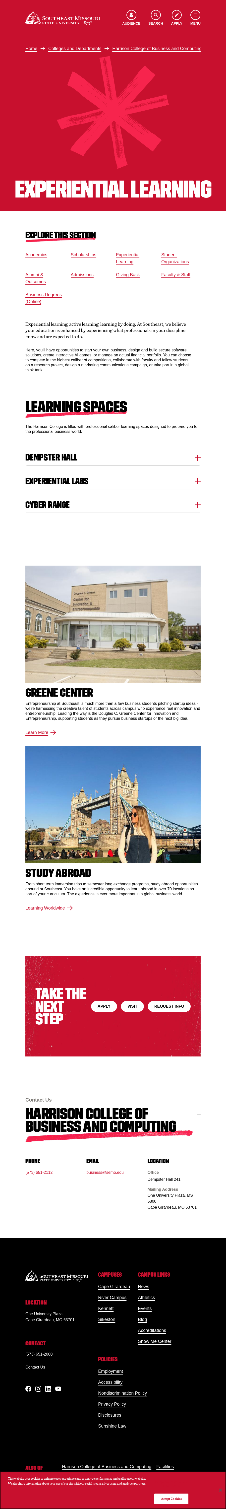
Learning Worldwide (49, 908)
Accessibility (110, 1382)
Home (31, 48)
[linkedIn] (48, 1389)
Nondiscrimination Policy (122, 1393)
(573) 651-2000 (39, 1354)
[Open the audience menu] (131, 18)
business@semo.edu (105, 1172)
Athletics (146, 1297)
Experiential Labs (113, 481)
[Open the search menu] (155, 18)
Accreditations (152, 1330)
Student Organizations (175, 258)
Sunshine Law (112, 1426)
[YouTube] (58, 1389)
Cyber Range (113, 504)
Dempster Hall (113, 457)
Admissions (82, 274)
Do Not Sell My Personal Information (171, 1484)
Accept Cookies (171, 1499)
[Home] (62, 18)
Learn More (40, 732)
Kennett (105, 1308)
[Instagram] (38, 1389)
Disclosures (109, 1415)
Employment (110, 1371)
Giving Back (128, 274)
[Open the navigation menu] (195, 18)
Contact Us (35, 1367)
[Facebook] (28, 1389)
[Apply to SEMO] (176, 18)
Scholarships (83, 254)
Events (145, 1308)
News (143, 1286)
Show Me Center (154, 1341)
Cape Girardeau (114, 1286)
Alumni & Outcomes (35, 278)
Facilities (165, 1466)
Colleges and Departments (74, 48)
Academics (36, 254)
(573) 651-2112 (39, 1172)
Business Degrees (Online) (43, 298)
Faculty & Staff (175, 274)
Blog (142, 1319)
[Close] (220, 1490)
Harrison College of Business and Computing (157, 48)
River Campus (112, 1297)
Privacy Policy (112, 1404)
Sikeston (106, 1319)
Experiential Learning (127, 258)
